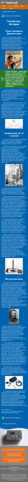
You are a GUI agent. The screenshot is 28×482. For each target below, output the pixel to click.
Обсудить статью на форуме (13, 15)
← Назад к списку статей (8, 11)
